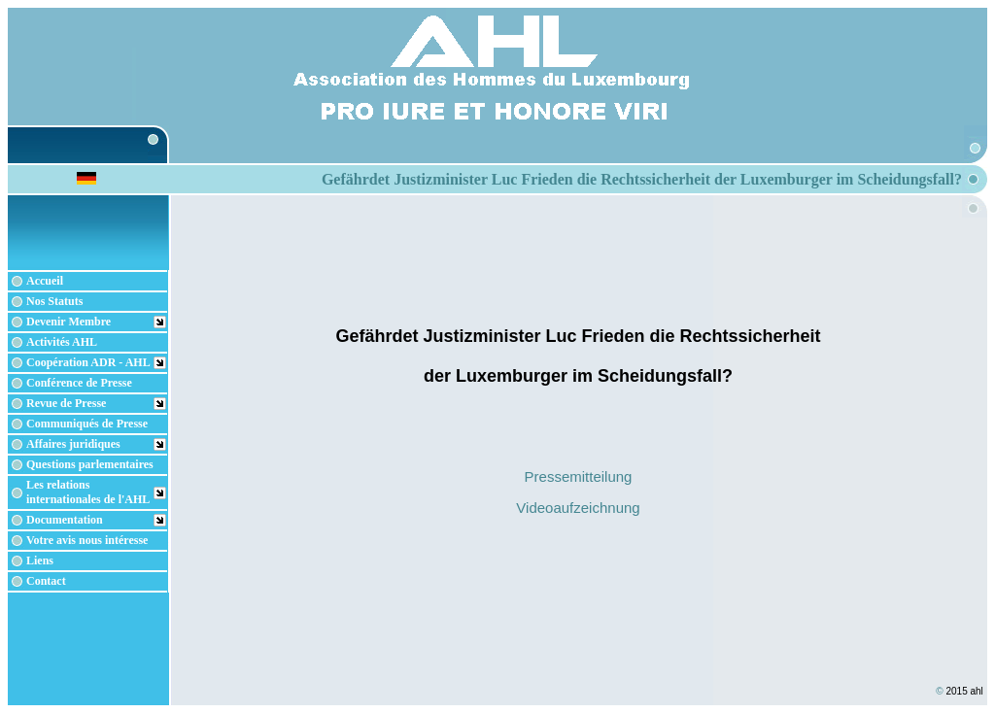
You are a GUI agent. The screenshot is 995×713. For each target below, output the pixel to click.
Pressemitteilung (579, 476)
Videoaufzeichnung (577, 507)
